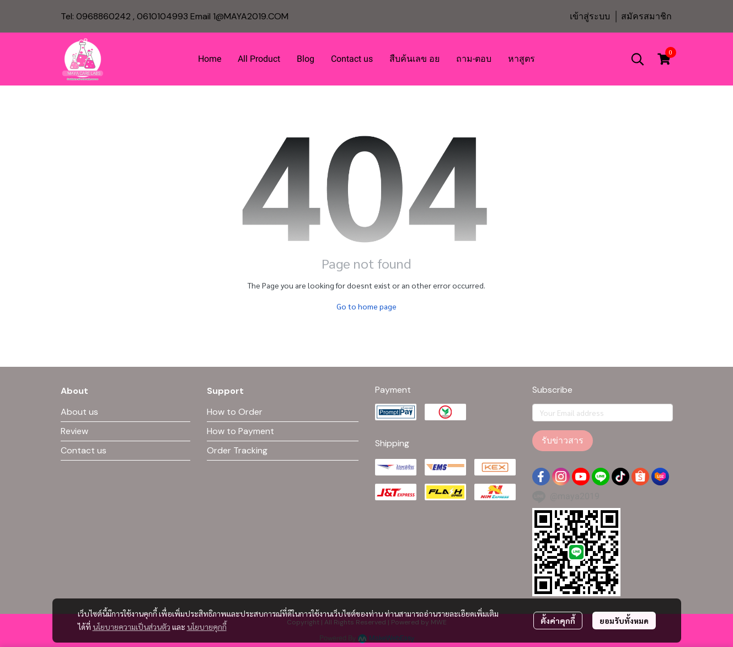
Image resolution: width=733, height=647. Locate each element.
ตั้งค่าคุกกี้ (558, 620)
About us (79, 412)
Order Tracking (237, 450)
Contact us (83, 450)
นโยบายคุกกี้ (207, 627)
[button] (637, 59)
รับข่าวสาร (563, 440)
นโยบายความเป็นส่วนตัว (131, 627)
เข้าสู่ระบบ (590, 16)
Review (74, 431)
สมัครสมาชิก (646, 16)
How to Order (235, 412)
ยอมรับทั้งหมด (624, 620)
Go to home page (366, 306)
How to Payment (240, 431)
